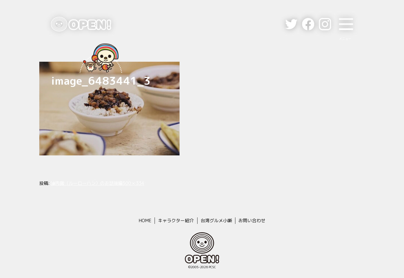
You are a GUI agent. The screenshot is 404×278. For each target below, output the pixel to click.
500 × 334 (133, 183)
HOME (145, 220)
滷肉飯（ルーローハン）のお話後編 (87, 183)
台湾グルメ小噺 (216, 220)
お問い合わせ (251, 220)
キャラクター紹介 (176, 220)
